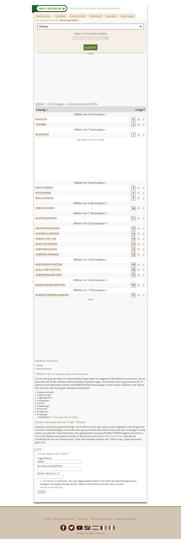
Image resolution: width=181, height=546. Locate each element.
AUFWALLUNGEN (47, 233)
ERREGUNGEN (45, 208)
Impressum (82, 518)
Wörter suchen (43, 16)
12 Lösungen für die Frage (64, 417)
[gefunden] (138, 119)
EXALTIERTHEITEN (48, 269)
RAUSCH (41, 119)
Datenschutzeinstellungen (126, 519)
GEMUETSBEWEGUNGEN (52, 295)
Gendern (100, 533)
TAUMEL (41, 124)
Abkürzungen (127, 16)
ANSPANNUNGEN (47, 228)
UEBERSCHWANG (47, 254)
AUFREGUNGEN (46, 218)
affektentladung (43, 368)
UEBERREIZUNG (46, 249)
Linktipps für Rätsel (85, 533)
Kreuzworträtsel (77, 16)
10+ (107, 38)
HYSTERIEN (43, 192)
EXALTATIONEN (46, 244)
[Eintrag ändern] (143, 119)
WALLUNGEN (44, 198)
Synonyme (111, 16)
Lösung (41, 109)
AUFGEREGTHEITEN (48, 264)
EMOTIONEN (44, 187)
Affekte (39, 365)
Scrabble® (60, 16)
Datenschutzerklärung (51, 487)
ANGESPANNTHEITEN (50, 285)
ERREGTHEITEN (45, 238)
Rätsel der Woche (113, 436)
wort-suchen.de (67, 518)
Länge (139, 109)
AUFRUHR (42, 134)
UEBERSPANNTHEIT (48, 275)
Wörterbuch (95, 16)
